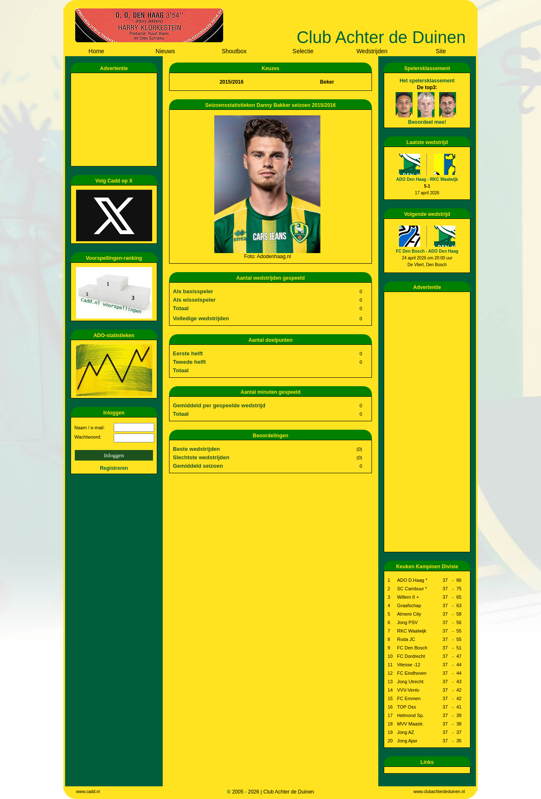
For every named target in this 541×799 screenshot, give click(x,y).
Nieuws (165, 51)
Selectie (303, 51)
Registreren (114, 468)
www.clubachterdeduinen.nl (439, 791)
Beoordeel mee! (427, 122)
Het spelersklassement (426, 81)
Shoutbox (233, 51)
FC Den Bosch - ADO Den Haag (427, 251)
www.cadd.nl (88, 791)
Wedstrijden (372, 51)
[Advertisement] (115, 119)
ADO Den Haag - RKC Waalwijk (427, 179)
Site (441, 51)
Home (96, 51)
